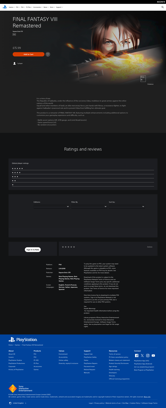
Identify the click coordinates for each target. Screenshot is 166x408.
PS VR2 (36, 360)
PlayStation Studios (15, 360)
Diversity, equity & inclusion (68, 363)
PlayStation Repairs (90, 363)
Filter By (74, 202)
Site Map (125, 403)
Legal (91, 403)
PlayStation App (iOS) (141, 361)
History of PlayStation (16, 369)
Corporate (12, 366)
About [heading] (11, 351)
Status (86, 360)
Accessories (37, 7)
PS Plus (28, 7)
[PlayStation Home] (4, 7)
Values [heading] (61, 351)
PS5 (17, 7)
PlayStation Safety (90, 357)
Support (58, 7)
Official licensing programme (119, 379)
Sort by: (112, 202)
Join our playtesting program (144, 367)
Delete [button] (149, 247)
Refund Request (89, 369)
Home (11, 345)
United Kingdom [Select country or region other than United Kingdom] (18, 403)
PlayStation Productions (17, 363)
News (45, 7)
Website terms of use (113, 403)
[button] (32, 249)
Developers (113, 373)
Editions (37, 202)
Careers (11, 357)
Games (11, 7)
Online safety (63, 360)
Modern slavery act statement (119, 360)
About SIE (12, 354)
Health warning (114, 369)
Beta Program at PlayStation (144, 370)
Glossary (112, 376)
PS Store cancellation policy (118, 357)
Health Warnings (90, 308)
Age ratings (113, 366)
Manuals (87, 373)
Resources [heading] (113, 351)
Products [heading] (37, 351)
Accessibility (63, 357)
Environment (63, 354)
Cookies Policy (135, 403)
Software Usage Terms (149, 403)
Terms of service (114, 354)
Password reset (89, 366)
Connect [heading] (137, 351)
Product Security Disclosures (119, 363)
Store (51, 7)
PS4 (22, 7)
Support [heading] (87, 351)
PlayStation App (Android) (143, 364)
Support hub (88, 354)
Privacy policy (99, 403)
